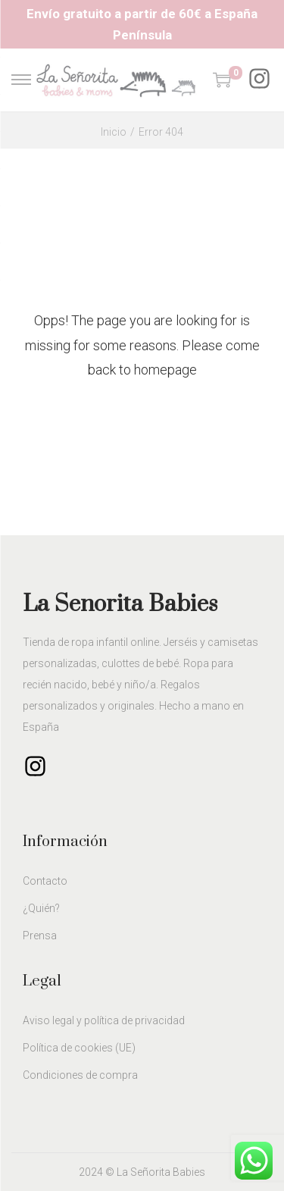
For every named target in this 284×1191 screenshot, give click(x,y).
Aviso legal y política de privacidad (104, 1020)
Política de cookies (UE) (79, 1048)
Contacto (45, 881)
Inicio (113, 132)
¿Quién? (41, 908)
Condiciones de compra (80, 1075)
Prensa (40, 935)
